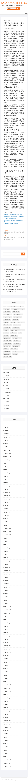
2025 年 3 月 (7, 443)
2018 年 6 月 (7, 701)
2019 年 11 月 (7, 649)
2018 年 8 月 (7, 698)
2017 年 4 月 (7, 747)
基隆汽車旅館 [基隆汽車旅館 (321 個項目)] (16, 327)
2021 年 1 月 (7, 603)
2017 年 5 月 (7, 743)
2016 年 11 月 (7, 763)
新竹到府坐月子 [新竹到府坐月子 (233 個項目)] (7, 340)
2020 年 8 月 (7, 619)
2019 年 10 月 (7, 652)
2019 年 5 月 (7, 668)
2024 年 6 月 (7, 469)
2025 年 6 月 (7, 437)
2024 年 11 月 (7, 453)
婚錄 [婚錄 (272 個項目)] (20, 333)
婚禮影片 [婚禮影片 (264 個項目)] (21, 330)
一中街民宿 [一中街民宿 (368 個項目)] (14, 309)
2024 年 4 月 (7, 476)
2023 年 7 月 (7, 505)
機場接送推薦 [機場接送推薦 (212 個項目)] (7, 351)
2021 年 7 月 (7, 584)
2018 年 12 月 (7, 685)
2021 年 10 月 (7, 574)
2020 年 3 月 (7, 636)
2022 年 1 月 (7, 564)
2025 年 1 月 (7, 447)
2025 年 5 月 (7, 440)
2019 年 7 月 (7, 662)
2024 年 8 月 (7, 463)
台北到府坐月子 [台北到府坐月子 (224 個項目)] (7, 314)
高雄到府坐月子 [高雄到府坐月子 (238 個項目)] (7, 356)
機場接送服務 (7, 392)
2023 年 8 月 (7, 502)
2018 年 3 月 (7, 711)
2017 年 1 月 (7, 756)
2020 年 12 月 (7, 606)
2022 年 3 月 (7, 557)
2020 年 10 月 (7, 613)
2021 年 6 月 (7, 587)
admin (8, 28)
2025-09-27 (7, 20)
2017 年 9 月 (7, 730)
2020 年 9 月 (7, 616)
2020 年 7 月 (7, 623)
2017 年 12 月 (7, 721)
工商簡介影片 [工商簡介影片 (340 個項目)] (7, 338)
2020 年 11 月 (7, 610)
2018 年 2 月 (7, 714)
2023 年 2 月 (7, 522)
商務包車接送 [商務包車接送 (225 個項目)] (20, 322)
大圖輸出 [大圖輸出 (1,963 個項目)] (6, 330)
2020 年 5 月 (7, 629)
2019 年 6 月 (7, 665)
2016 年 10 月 (7, 766)
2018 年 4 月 (7, 707)
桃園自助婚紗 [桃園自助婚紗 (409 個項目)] (16, 346)
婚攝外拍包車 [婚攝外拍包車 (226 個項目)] (14, 330)
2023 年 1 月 (7, 525)
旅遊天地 (14, 28)
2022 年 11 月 (7, 531)
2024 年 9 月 (7, 460)
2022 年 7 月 (7, 544)
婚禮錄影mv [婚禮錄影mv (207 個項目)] (13, 333)
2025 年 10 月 (7, 424)
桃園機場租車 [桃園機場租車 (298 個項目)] (7, 346)
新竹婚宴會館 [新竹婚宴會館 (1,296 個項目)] (17, 340)
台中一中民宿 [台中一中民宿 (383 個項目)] (16, 311)
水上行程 (6, 395)
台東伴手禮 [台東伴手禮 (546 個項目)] (15, 319)
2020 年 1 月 (7, 642)
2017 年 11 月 (7, 724)
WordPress (15, 781)
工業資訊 (6, 385)
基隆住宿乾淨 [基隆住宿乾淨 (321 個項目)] (17, 325)
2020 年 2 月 (7, 639)
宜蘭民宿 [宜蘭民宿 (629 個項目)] (6, 335)
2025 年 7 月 (7, 434)
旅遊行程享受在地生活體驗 (14, 3)
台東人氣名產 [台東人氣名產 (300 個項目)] (7, 319)
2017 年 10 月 (7, 727)
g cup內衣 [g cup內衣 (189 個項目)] (13, 306)
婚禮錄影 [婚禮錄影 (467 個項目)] (6, 333)
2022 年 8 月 (7, 541)
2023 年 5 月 (7, 512)
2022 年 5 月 (7, 551)
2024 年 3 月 (7, 479)
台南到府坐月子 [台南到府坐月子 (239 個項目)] (7, 317)
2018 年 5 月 (7, 704)
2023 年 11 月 (7, 492)
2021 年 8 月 (7, 580)
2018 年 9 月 (7, 694)
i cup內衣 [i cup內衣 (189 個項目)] (20, 306)
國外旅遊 (6, 382)
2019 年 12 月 (7, 646)
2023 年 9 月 (7, 499)
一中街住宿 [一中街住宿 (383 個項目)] (6, 309)
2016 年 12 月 (7, 760)
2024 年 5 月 (7, 473)
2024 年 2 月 (7, 482)
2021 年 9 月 (7, 577)
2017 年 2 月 (7, 753)
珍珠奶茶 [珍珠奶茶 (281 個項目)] (20, 351)
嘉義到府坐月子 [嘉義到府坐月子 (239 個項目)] (7, 325)
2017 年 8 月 (7, 734)
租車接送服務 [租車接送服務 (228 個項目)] (7, 354)
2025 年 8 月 (7, 430)
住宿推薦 (6, 372)
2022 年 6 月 (7, 548)
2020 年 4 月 (7, 632)
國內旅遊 (6, 379)
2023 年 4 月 (7, 515)
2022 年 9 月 (7, 538)
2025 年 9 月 (7, 427)
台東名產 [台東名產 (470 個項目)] (6, 322)
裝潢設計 (6, 408)
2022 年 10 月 (7, 535)
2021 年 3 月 (7, 597)
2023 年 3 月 (7, 518)
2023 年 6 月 (7, 509)
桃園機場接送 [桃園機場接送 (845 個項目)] (17, 343)
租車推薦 (6, 405)
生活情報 (6, 402)
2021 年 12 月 (7, 567)
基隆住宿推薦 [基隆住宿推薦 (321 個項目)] (7, 327)
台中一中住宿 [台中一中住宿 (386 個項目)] (7, 311)
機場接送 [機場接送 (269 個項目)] (6, 348)
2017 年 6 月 (7, 740)
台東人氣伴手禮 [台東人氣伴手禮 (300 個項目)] (17, 317)
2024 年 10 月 (7, 456)
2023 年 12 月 (7, 489)
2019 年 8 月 (7, 659)
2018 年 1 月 (7, 717)
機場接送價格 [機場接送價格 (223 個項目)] (14, 348)
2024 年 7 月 (7, 466)
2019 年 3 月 (7, 675)
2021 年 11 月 (7, 571)
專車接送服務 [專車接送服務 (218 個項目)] (14, 335)
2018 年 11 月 (7, 688)
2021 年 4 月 (7, 593)
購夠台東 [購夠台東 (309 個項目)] (15, 354)
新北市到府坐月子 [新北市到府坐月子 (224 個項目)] (17, 338)
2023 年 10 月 (7, 496)
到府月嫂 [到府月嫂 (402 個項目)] (21, 309)
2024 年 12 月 (7, 450)
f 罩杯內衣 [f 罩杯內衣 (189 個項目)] (6, 306)
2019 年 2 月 (7, 678)
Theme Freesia (22, 780)
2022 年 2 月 (7, 561)
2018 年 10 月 (7, 691)
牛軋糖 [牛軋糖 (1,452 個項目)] (14, 351)
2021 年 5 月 (7, 590)
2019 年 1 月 (7, 681)
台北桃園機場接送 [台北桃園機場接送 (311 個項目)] (18, 314)
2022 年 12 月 (7, 528)
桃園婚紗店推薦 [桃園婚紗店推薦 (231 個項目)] (7, 343)
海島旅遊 (6, 398)
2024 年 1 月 (7, 486)
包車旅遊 (6, 376)
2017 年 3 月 (7, 750)
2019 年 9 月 (7, 655)
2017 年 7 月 (7, 737)
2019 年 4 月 (7, 672)
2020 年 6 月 (7, 626)
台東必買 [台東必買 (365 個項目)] (13, 322)
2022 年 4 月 (7, 554)
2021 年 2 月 (7, 600)
